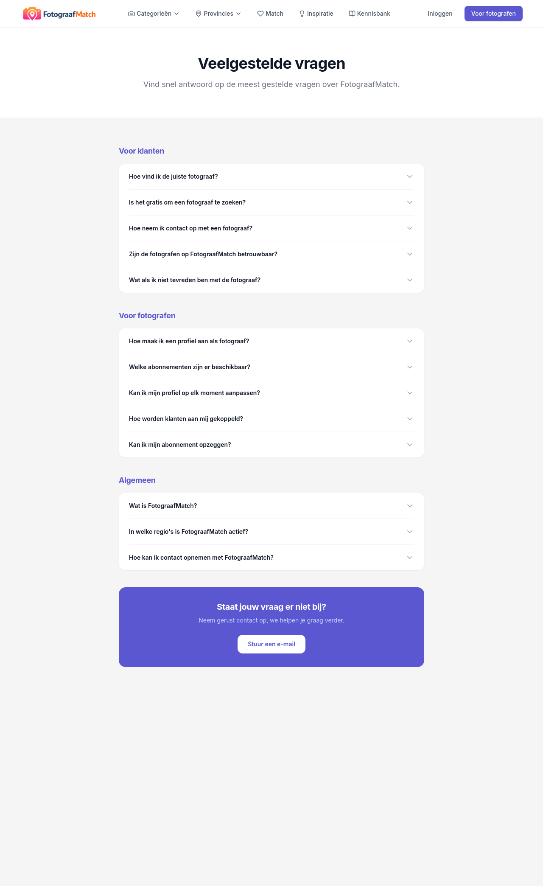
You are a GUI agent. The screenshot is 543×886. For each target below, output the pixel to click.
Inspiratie (316, 13)
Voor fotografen (493, 13)
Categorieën (154, 13)
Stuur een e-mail (271, 644)
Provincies (218, 13)
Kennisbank (369, 13)
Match (270, 13)
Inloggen (440, 13)
